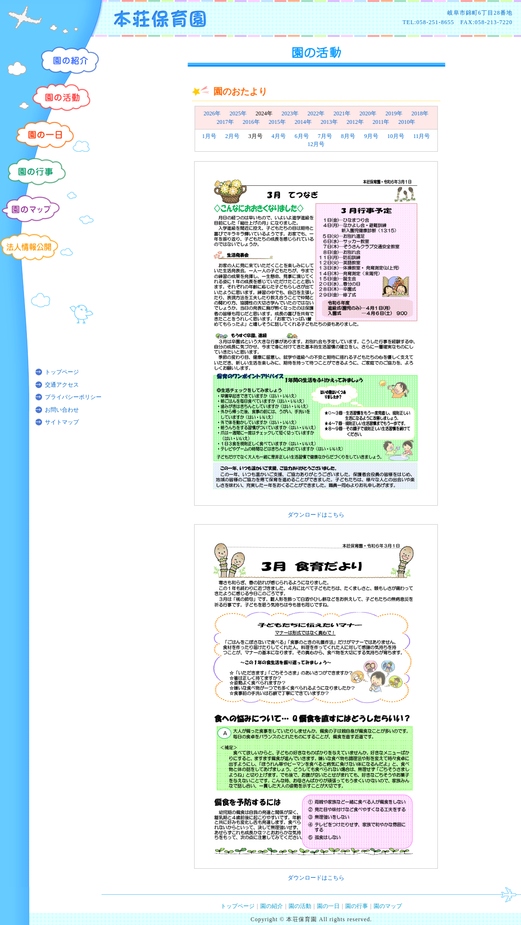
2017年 (225, 122)
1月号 (209, 136)
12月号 (316, 144)
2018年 (419, 113)
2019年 (393, 113)
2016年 (251, 122)
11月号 (421, 136)
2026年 (212, 113)
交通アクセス (62, 384)
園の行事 (356, 906)
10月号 (395, 136)
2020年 (367, 113)
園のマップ (388, 906)
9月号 (371, 136)
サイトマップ (62, 422)
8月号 (348, 136)
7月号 (325, 136)
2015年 (277, 122)
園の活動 (300, 906)
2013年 (329, 122)
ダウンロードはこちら (316, 514)
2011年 (381, 122)
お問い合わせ (62, 409)
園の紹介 (271, 906)
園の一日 (328, 906)
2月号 (232, 136)
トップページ (62, 372)
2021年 (341, 113)
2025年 (238, 113)
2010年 (406, 122)
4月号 (279, 136)
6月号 (302, 136)
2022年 (316, 113)
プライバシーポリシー (73, 397)
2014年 (303, 122)
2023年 (290, 113)
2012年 (355, 122)
